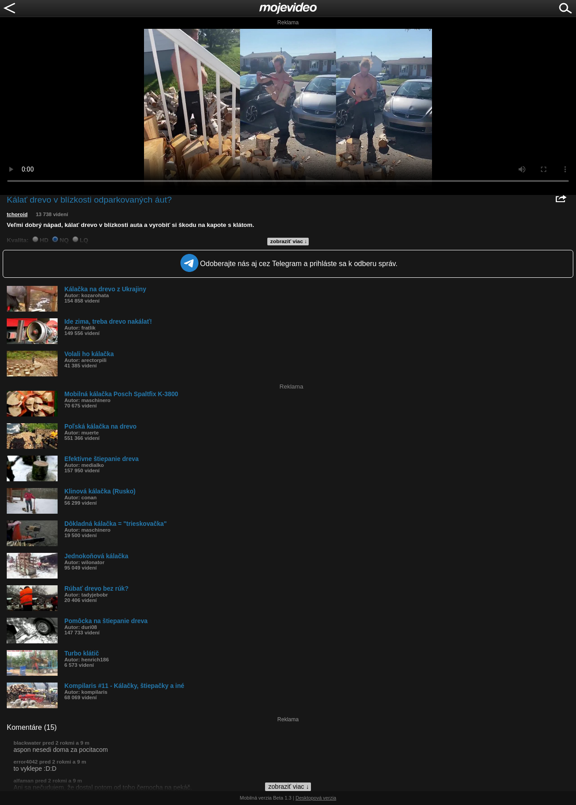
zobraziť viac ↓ (288, 241)
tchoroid (17, 214)
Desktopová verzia (316, 797)
